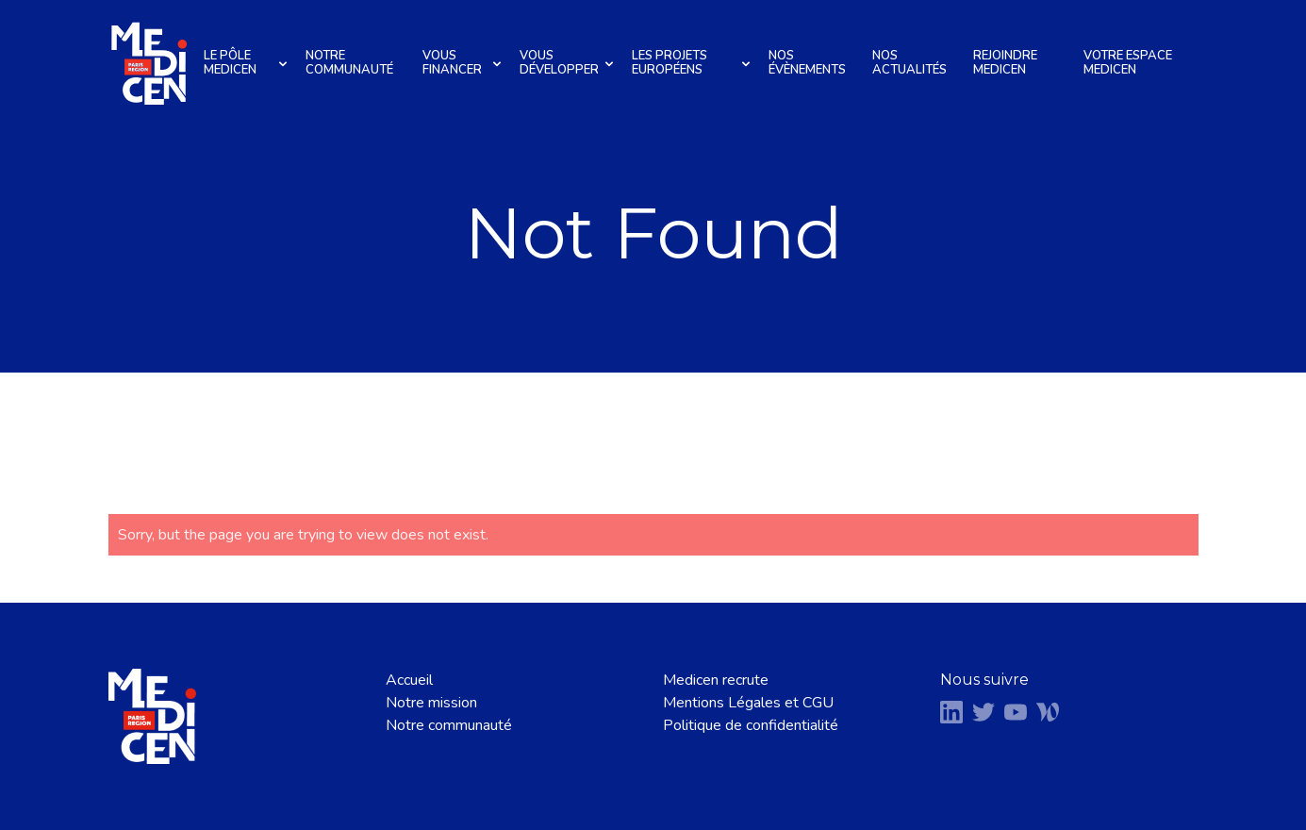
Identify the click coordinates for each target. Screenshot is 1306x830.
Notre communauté (349, 62)
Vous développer (569, 62)
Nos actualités (909, 62)
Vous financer (464, 62)
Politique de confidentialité (750, 725)
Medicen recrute (716, 680)
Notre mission (431, 702)
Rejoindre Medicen (1005, 62)
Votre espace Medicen (1127, 62)
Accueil (409, 680)
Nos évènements (807, 62)
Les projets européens (693, 62)
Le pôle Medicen (248, 62)
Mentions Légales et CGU (748, 702)
